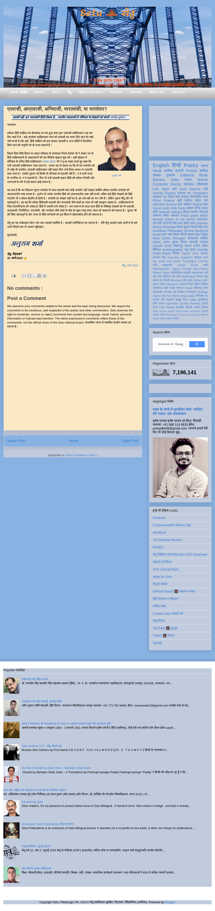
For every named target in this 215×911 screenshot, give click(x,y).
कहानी (179, 171)
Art (165, 196)
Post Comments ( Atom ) (82, 455)
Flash (185, 215)
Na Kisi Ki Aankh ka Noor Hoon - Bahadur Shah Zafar (56, 768)
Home (73, 441)
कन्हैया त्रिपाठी (199, 212)
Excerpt (171, 204)
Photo (194, 265)
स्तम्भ (188, 180)
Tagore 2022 (190, 253)
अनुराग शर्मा (169, 189)
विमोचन (181, 292)
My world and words (167, 261)
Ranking (195, 303)
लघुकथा (157, 196)
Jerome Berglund (196, 231)
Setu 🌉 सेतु (107, 13)
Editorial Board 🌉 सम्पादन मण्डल (174, 591)
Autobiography (173, 249)
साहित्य (204, 238)
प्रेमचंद (204, 253)
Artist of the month (163, 311)
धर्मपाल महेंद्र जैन (196, 200)
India (175, 180)
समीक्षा (203, 171)
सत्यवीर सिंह (159, 257)
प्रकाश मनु (184, 193)
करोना (197, 246)
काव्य (204, 166)
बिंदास (186, 212)
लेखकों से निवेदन (162, 562)
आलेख (168, 171)
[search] (170, 344)
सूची (179, 200)
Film (185, 299)
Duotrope (159, 517)
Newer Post (16, 441)
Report (157, 272)
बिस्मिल (157, 249)
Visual (188, 288)
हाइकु (178, 299)
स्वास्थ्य (180, 288)
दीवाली (189, 307)
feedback (196, 311)
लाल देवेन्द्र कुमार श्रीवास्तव (36, 868)
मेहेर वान (203, 227)
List (156, 189)
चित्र (176, 234)
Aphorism (172, 303)
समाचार (175, 215)
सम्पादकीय (196, 196)
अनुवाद (185, 196)
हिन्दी (176, 165)
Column (203, 261)
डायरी (205, 303)
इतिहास (198, 257)
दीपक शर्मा (174, 196)
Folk (161, 307)
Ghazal (197, 204)
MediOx (158, 547)
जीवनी (183, 234)
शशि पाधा (177, 223)
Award (181, 265)
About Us (156, 92)
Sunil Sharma (190, 189)
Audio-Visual (161, 253)
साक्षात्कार (202, 219)
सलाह (172, 288)
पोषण (205, 246)
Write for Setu (90, 92)
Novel (157, 234)
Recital (170, 307)
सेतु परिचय (159, 621)
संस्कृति (187, 272)
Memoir (158, 219)
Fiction (191, 171)
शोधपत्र (202, 184)
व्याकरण (170, 299)
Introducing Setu (32, 801)
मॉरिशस (166, 276)
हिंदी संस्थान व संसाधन (165, 599)
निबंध (166, 215)
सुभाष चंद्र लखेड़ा (198, 234)
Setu (56, 92)
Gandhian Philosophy (168, 231)
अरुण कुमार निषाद (175, 242)
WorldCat (159, 532)
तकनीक (180, 307)
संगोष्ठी (176, 318)
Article (202, 180)
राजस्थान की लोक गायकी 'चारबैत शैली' (42, 701)
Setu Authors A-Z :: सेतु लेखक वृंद (41, 746)
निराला (200, 276)
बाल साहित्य (184, 204)
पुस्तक (170, 175)
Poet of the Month (190, 314)
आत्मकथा (192, 238)
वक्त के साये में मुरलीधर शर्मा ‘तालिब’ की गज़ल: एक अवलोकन (178, 411)
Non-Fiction (201, 269)
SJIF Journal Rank (165, 569)
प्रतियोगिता (176, 272)
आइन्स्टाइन (197, 272)
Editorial (187, 175)
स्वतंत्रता (191, 292)
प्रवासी (194, 242)
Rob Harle (178, 208)
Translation (200, 193)
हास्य (189, 280)
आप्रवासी (157, 292)
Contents (160, 184)
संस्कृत (204, 242)
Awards (136, 92)
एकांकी (205, 311)
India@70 (187, 257)
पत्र (164, 234)
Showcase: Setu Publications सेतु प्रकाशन (47, 824)
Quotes (184, 303)
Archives (178, 92)
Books (40, 92)
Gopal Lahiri (161, 208)
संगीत (162, 314)
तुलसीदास (203, 299)
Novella (202, 249)
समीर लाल (189, 223)
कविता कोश (159, 606)
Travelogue (189, 261)
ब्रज (155, 307)
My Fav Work (170, 295)
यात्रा (192, 249)
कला (205, 257)
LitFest (197, 280)
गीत (155, 223)
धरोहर (190, 208)
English (161, 165)
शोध (205, 204)
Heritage (202, 292)
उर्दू (186, 249)
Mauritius (176, 280)
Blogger (170, 902)
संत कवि (176, 276)
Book (203, 175)
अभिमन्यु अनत (200, 288)
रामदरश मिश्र (186, 284)
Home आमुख (18, 92)
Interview (159, 204)
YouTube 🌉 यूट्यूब (165, 628)
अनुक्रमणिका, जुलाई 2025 (36, 846)
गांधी (155, 265)
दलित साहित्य (201, 284)
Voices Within (182, 184)
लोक (166, 288)
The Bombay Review (167, 540)
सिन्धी (167, 280)
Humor (157, 295)
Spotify (157, 643)
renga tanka (187, 295)
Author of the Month (180, 219)
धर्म (174, 292)
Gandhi (186, 269)
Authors (116, 92)
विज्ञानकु (178, 246)
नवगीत (156, 299)
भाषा (169, 234)
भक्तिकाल (158, 288)
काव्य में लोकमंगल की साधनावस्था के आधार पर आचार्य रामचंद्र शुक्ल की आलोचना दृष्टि (66, 723)
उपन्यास (168, 292)
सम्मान (188, 246)
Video (166, 272)
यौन (163, 299)
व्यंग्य (205, 196)
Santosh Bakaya (170, 212)
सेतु (69, 92)
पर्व (161, 280)
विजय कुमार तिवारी (187, 227)
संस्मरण (157, 215)
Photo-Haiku (182, 311)
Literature (172, 284)
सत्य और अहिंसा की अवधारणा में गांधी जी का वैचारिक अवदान (34, 790)
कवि (205, 189)
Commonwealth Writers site (172, 525)
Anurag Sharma (164, 193)
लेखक (157, 175)
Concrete (173, 257)
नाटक (162, 284)
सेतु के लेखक (160, 584)
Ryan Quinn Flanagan (169, 238)
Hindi (157, 171)
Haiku (157, 242)
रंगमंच (197, 307)
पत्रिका (156, 314)
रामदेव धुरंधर (49, 161)
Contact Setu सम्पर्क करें (168, 613)
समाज (162, 303)
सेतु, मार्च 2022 (130, 265)
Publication (189, 276)
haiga (192, 299)
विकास (204, 307)
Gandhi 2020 (162, 246)
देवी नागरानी (164, 223)
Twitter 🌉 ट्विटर (164, 635)
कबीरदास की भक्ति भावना (35, 679)
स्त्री (205, 265)
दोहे (184, 280)
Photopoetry (172, 314)
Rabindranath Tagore (166, 269)
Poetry (191, 165)
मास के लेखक (166, 318)
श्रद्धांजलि (167, 265)
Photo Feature (163, 200)
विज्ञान (175, 253)
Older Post (130, 441)
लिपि (155, 303)
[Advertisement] (180, 130)
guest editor (199, 215)
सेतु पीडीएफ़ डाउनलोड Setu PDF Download (180, 554)
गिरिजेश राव (202, 295)
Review (159, 180)
